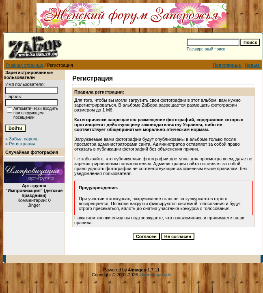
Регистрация (22, 143)
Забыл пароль (24, 138)
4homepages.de (155, 274)
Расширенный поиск (206, 49)
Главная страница (24, 65)
